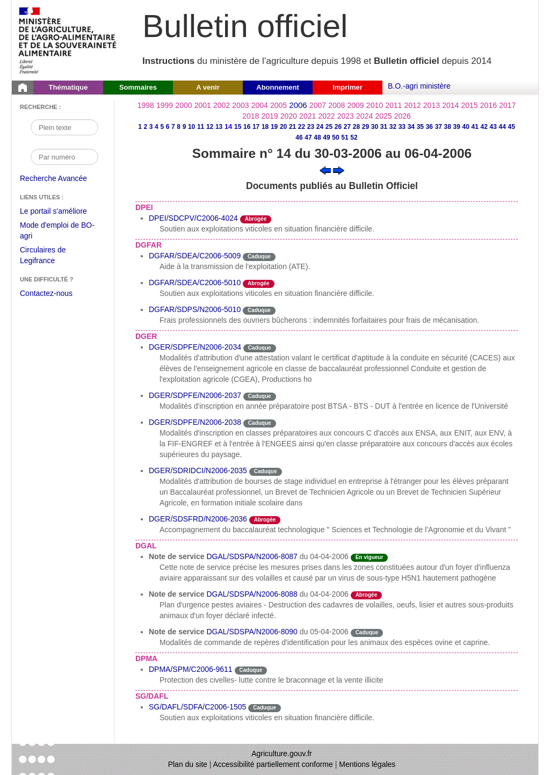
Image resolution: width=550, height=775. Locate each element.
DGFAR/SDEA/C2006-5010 (195, 282)
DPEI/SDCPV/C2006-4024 (193, 218)
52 (353, 137)
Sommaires (138, 87)
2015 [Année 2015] (469, 105)
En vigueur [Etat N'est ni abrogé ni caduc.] (369, 557)
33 (402, 127)
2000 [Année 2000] (183, 105)
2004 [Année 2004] (259, 105)
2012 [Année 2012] (412, 105)
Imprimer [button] (347, 87)
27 (347, 127)
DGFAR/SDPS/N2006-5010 (195, 309)
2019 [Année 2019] (269, 116)
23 (310, 127)
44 (502, 127)
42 (484, 127)
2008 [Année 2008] (336, 105)
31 (383, 127)
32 (392, 127)
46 (298, 137)
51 (344, 137)
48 (317, 137)
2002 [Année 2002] (221, 105)
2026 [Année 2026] (402, 116)
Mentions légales (367, 764)
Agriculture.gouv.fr (281, 753)
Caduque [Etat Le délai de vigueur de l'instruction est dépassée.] (259, 256)
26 (338, 127)
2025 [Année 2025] (383, 116)
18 (265, 127)
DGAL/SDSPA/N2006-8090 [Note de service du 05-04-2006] (251, 631)
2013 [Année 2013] (431, 105)
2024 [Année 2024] (364, 116)
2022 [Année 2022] (326, 116)
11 (200, 127)
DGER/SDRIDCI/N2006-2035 (198, 470)
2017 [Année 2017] (507, 105)
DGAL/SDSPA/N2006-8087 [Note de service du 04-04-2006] (251, 556)
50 (335, 137)
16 (246, 127)
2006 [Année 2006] (298, 105)
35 (420, 127)
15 (237, 127)
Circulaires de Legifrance (51, 256)
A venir (208, 87)
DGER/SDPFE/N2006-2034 (195, 347)
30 (374, 127)
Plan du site (187, 764)
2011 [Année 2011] (393, 105)
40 (465, 127)
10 (191, 127)
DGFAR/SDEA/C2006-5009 (195, 255)
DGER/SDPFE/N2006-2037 (195, 395)
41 (475, 127)
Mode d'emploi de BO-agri (57, 232)
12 (209, 127)
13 (218, 127)
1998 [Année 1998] (146, 105)
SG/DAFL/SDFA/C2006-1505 (197, 706)
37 (438, 127)
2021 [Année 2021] (307, 116)
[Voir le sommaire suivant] (338, 169)
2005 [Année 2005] (278, 105)
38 (447, 127)
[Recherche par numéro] (64, 157)
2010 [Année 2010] (374, 105)
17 (255, 127)
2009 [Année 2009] (356, 105)
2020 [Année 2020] (288, 116)
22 (301, 127)
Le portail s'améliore (61, 211)
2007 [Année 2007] (317, 105)
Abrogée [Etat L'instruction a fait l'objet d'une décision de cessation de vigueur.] (256, 219)
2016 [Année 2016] (488, 105)
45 (511, 127)
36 (429, 127)
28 (356, 127)
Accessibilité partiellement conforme (273, 764)
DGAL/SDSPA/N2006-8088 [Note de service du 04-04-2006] (251, 594)
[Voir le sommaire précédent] (325, 169)
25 (328, 127)
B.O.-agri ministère (419, 86)
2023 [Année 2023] (345, 116)
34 (411, 127)
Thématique (68, 87)
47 (308, 137)
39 (456, 127)
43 (493, 127)
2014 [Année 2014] (450, 105)
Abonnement (277, 87)
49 (326, 137)
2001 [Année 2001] (202, 105)
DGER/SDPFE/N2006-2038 (195, 422)
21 (292, 127)
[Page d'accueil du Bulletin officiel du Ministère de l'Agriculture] (22, 88)
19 (274, 127)
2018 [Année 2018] (250, 116)
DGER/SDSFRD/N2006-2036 (198, 519)
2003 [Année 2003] (240, 105)
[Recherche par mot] (64, 127)
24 (319, 127)
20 (283, 127)
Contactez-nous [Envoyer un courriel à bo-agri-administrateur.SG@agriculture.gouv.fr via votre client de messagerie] (46, 293)
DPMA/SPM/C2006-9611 (191, 669)
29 (365, 127)
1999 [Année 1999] (164, 105)
